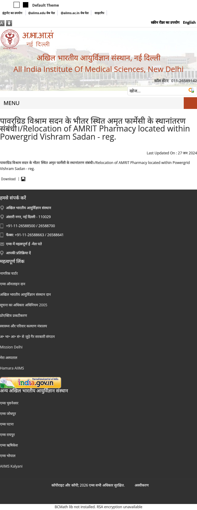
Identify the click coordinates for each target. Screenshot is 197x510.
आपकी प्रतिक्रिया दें (18, 252)
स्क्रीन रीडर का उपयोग (165, 22)
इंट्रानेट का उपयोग (12, 13)
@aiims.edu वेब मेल (41, 13)
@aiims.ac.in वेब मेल (75, 13)
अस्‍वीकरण (142, 485)
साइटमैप (99, 13)
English (189, 22)
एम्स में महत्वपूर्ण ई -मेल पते (24, 243)
